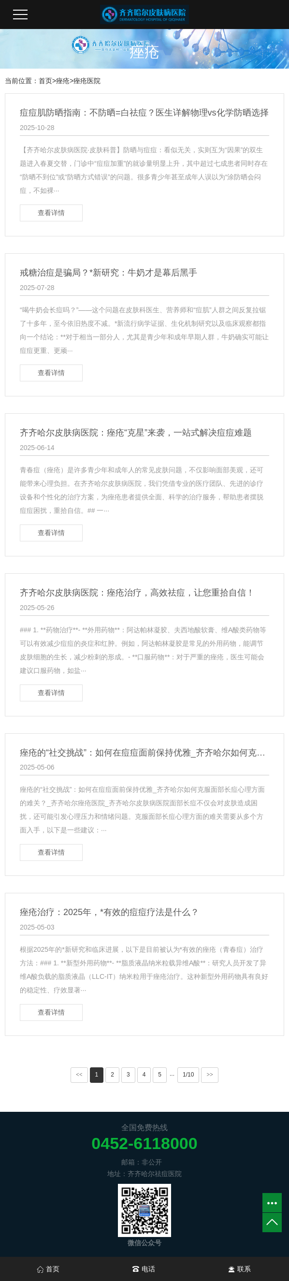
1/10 (188, 1074)
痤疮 (63, 81)
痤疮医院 (87, 81)
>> (209, 1074)
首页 (45, 81)
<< (79, 1074)
